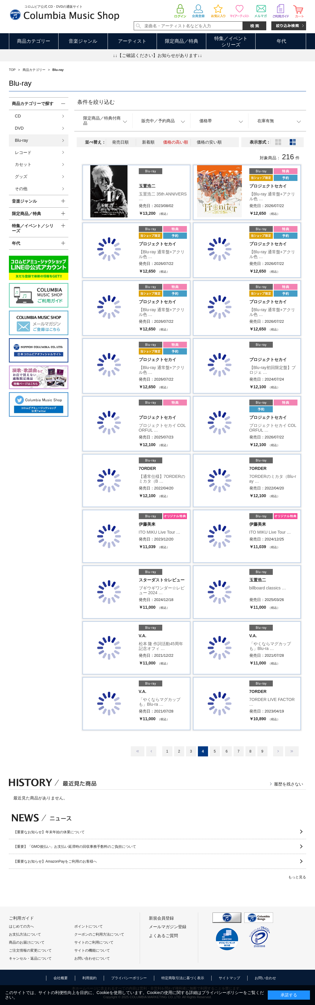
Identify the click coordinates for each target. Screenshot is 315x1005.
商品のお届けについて (27, 942)
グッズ (21, 176)
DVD (19, 128)
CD (18, 116)
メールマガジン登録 (167, 926)
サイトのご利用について (94, 942)
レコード (23, 152)
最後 (292, 751)
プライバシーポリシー (129, 978)
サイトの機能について (92, 950)
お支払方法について (25, 934)
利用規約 (89, 978)
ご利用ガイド (21, 918)
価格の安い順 (209, 142)
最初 (137, 751)
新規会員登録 (161, 918)
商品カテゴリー (33, 41)
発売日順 (120, 142)
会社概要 (60, 978)
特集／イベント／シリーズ (32, 228)
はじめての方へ (21, 926)
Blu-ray (21, 140)
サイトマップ (229, 978)
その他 (21, 188)
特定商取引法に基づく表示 (182, 978)
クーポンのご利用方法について (99, 934)
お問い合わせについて (92, 958)
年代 (281, 41)
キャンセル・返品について (30, 958)
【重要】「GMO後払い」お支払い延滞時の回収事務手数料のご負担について (74, 847)
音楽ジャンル (83, 41)
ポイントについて (88, 926)
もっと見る (297, 877)
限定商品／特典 (181, 41)
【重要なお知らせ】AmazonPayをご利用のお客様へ (55, 861)
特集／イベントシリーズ (231, 41)
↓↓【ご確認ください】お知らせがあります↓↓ (157, 55)
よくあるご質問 (163, 935)
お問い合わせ (265, 978)
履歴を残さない (288, 784)
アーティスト (132, 41)
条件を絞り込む (96, 102)
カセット (23, 164)
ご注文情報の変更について (30, 950)
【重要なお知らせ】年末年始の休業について (49, 832)
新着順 (148, 142)
